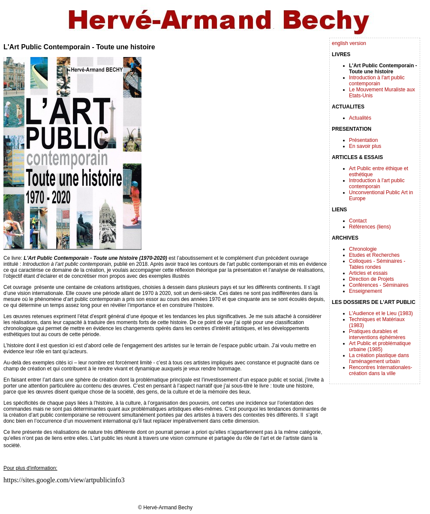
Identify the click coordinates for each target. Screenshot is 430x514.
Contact (358, 221)
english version (349, 43)
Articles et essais (368, 273)
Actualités (360, 118)
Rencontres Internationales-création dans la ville (380, 370)
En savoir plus (365, 146)
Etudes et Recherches (374, 255)
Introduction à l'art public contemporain (377, 81)
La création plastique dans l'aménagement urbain (379, 358)
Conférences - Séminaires (379, 285)
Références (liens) (370, 227)
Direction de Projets (371, 279)
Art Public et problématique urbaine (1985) (380, 346)
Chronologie (363, 249)
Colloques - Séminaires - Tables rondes (377, 264)
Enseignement (365, 291)
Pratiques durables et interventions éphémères (377, 334)
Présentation (363, 140)
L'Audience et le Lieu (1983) (381, 313)
